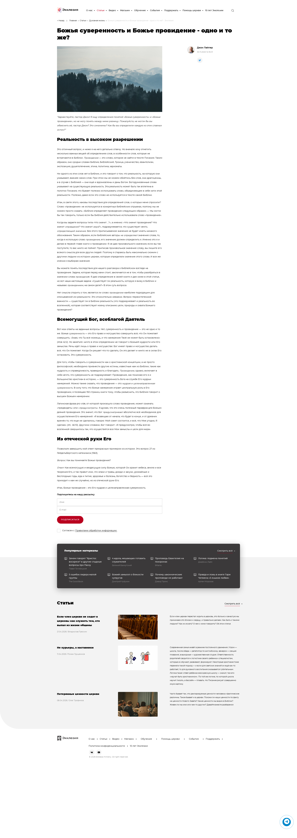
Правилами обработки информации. (96, 531)
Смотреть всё (225, 551)
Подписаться (70, 520)
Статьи (100, 10)
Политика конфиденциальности (107, 746)
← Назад (60, 20)
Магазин (125, 10)
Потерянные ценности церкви (78, 694)
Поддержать (171, 10)
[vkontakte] (92, 752)
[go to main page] (67, 10)
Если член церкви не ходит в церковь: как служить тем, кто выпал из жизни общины (78, 621)
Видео (112, 10)
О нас (89, 10)
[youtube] (99, 752)
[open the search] (233, 10)
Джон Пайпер (205, 48)
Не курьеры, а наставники (75, 647)
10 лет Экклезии (214, 10)
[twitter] (199, 60)
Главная (73, 20)
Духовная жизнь (97, 20)
